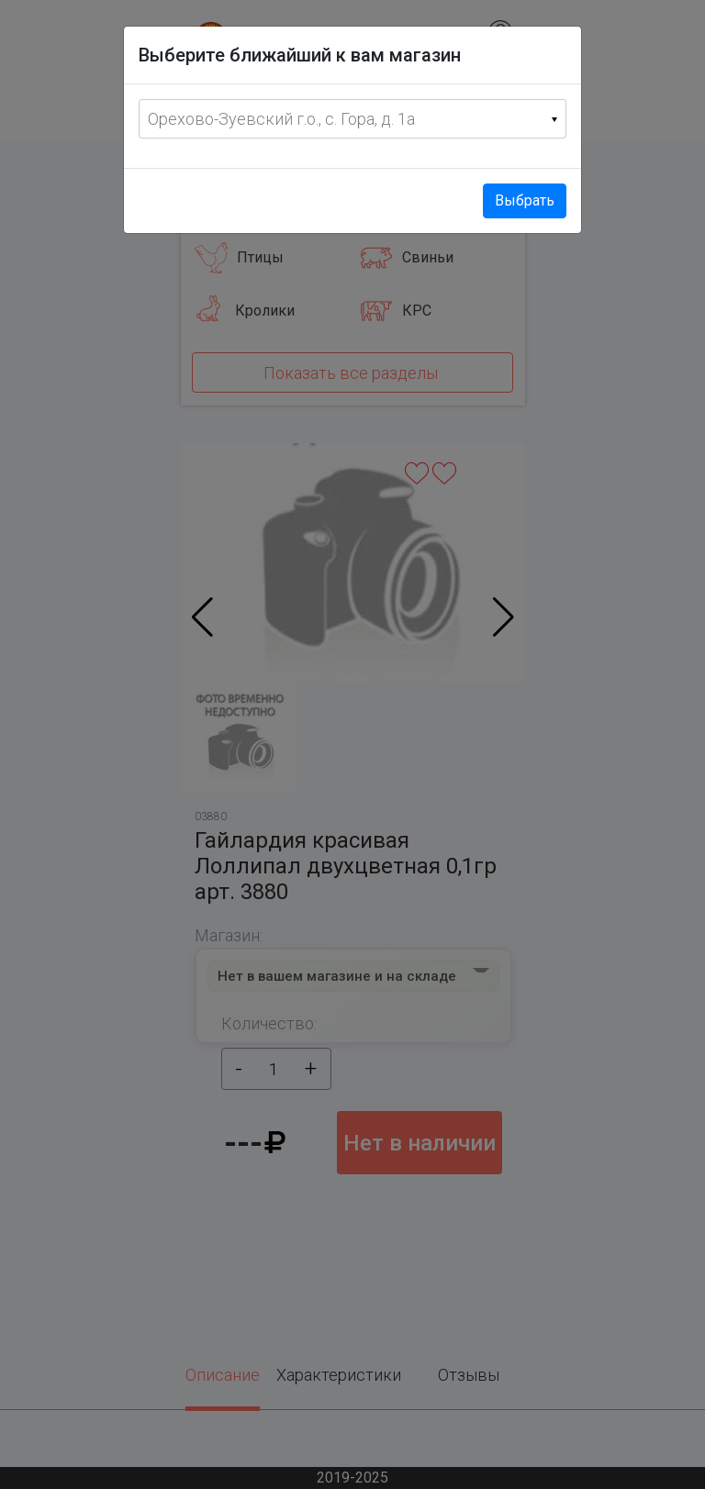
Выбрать (524, 200)
